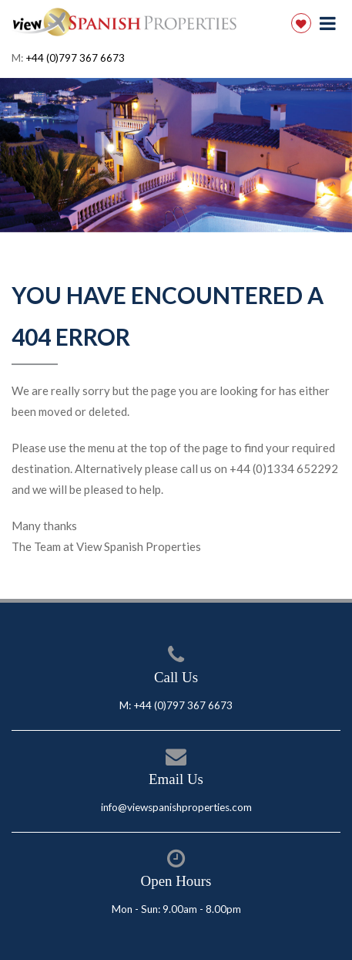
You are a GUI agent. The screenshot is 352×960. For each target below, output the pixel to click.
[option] (176, 155)
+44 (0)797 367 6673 (75, 58)
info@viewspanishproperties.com (176, 807)
